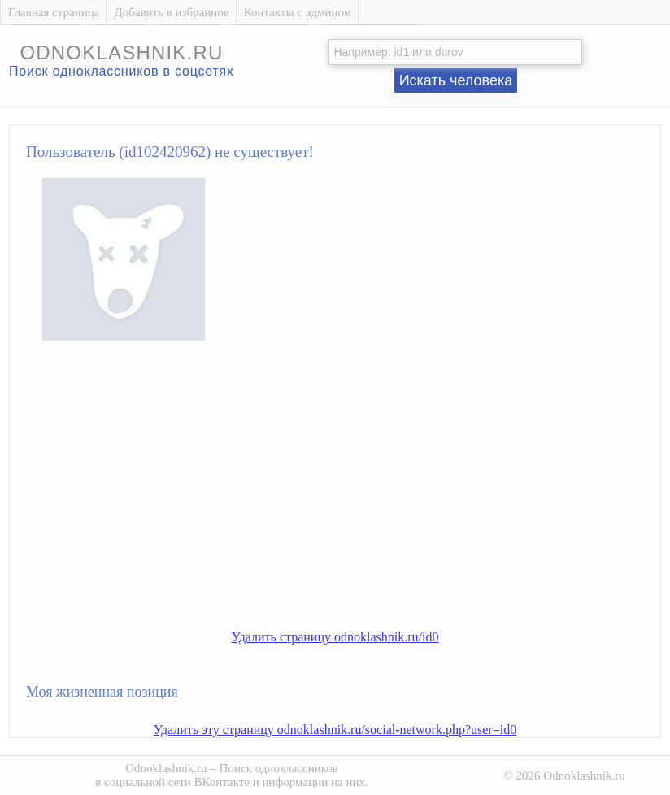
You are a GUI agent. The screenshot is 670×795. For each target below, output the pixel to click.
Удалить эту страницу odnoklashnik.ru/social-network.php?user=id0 (335, 729)
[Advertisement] (351, 498)
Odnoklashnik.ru (166, 768)
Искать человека (456, 80)
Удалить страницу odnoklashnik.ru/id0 (335, 637)
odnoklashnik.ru (121, 52)
